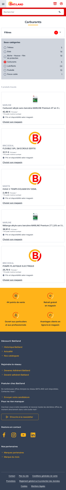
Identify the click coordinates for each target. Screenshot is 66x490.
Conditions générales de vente (44, 476)
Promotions (11, 481)
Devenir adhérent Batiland (16, 375)
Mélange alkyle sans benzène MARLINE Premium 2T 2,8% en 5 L (33, 225)
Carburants (11, 62)
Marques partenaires (14, 452)
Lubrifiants (11, 66)
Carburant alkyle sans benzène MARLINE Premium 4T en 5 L (31, 108)
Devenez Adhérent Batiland (17, 370)
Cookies (24, 486)
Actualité (8, 351)
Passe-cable (12, 74)
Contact (12, 476)
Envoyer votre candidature (16, 397)
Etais (9, 51)
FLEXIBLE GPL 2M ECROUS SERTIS (19, 148)
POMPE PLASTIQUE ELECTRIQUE (18, 266)
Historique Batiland (13, 347)
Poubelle (10, 70)
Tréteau (10, 47)
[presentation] (3, 4)
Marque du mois (11, 457)
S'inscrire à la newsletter (21, 417)
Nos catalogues (11, 355)
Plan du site (24, 476)
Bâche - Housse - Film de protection (16, 56)
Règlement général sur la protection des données (39, 481)
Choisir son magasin (12, 122)
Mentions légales (38, 486)
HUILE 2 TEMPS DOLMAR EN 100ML (20, 189)
